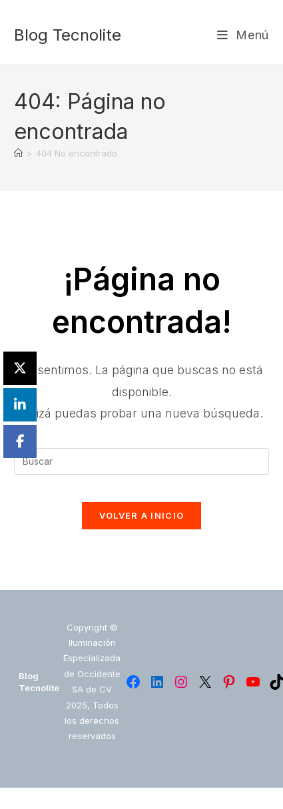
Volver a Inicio (141, 515)
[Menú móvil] (243, 35)
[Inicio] (18, 153)
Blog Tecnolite (67, 35)
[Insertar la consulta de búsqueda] (141, 461)
